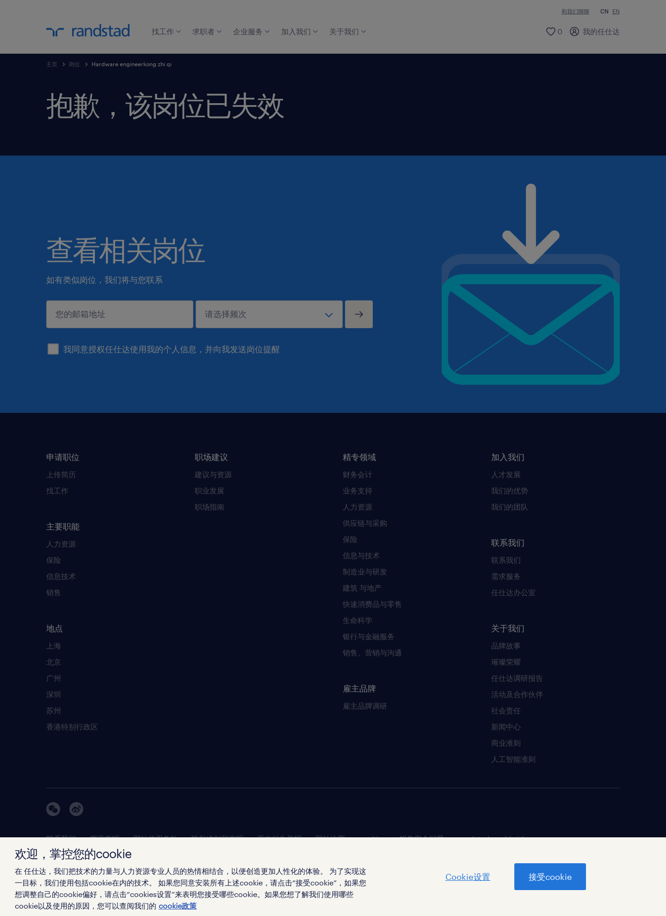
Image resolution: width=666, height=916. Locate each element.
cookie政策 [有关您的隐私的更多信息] (178, 905)
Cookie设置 (467, 877)
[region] (333, 876)
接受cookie (550, 877)
